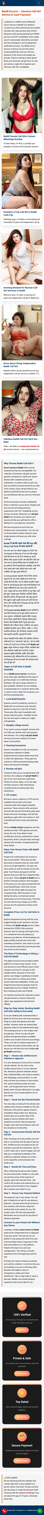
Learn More (22, 1330)
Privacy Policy (22, 1374)
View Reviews (22, 1417)
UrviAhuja (30, 1493)
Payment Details (22, 1461)
